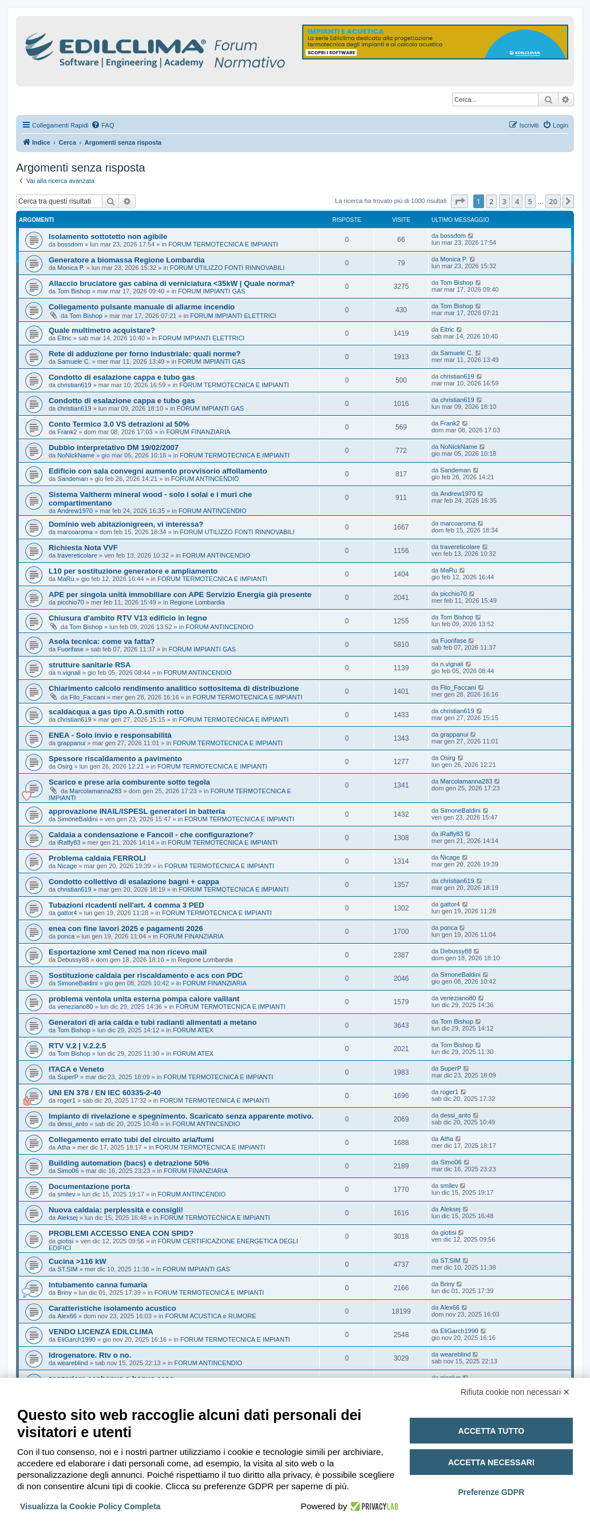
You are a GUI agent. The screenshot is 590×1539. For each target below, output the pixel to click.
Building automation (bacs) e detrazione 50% (129, 1163)
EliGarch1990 (76, 1339)
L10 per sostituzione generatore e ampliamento (133, 571)
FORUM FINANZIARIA (199, 431)
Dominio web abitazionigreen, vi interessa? (126, 524)
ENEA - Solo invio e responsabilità (110, 735)
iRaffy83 (68, 842)
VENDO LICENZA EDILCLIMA (101, 1331)
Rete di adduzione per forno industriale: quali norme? (145, 353)
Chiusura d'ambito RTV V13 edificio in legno (128, 618)
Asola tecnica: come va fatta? (102, 641)
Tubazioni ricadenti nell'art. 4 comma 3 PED (126, 905)
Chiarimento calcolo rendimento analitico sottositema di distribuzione (174, 688)
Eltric (64, 338)
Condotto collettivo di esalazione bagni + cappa (134, 881)
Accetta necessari (491, 1462)
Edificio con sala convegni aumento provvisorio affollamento (158, 471)
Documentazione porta (89, 1186)
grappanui (71, 742)
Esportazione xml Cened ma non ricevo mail (128, 952)
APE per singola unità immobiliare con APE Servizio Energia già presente (180, 594)
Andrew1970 (75, 510)
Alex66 (67, 1316)
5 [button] (530, 201)
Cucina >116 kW (77, 1261)
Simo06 (67, 1170)
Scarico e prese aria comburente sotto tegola (129, 782)
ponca (65, 936)
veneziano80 (75, 1006)
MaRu (65, 578)
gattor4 (67, 912)
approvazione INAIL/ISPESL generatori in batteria (137, 811)
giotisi (65, 1241)
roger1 (66, 1100)
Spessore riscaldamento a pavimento (115, 758)
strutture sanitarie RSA (90, 665)
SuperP (67, 1076)
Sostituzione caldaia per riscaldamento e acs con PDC (146, 975)
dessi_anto (72, 1123)
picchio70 (70, 602)
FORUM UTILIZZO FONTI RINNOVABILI (227, 267)
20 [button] (553, 201)
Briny (64, 1292)
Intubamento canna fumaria (98, 1284)
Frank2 (67, 431)
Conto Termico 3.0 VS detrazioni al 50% (119, 424)
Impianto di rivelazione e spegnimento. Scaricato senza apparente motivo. (181, 1116)
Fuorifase (70, 649)
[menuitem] (102, 125)
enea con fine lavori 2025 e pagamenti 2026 (126, 928)
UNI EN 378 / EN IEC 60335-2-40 (105, 1092)
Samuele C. (73, 361)
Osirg (64, 766)
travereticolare (77, 555)
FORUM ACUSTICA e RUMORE (210, 1316)
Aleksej (67, 1217)
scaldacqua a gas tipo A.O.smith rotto (116, 711)
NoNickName (75, 455)
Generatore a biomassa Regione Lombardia (127, 260)
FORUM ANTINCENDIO (205, 478)
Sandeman (72, 478)
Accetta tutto (491, 1430)
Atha (63, 1147)
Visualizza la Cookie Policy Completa (90, 1506)
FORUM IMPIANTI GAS (211, 291)
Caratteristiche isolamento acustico (112, 1308)
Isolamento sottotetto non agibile (108, 236)
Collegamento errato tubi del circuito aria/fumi (131, 1139)
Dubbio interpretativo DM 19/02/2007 (114, 447)
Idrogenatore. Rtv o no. (90, 1355)
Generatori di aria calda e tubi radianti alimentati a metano (153, 1022)
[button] (459, 201)
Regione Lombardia (197, 602)
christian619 (74, 384)
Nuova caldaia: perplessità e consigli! (116, 1210)
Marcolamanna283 (95, 791)
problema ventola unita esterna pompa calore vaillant (144, 999)
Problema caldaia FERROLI (97, 858)
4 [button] (517, 201)
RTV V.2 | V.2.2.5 (77, 1045)
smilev (66, 1194)
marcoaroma (75, 531)
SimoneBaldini (77, 819)
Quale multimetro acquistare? (102, 330)
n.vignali (68, 672)
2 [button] (491, 201)
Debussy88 (73, 959)
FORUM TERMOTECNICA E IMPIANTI (223, 244)
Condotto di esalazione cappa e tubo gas (122, 377)
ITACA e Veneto (76, 1069)
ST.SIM (67, 1269)
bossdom (70, 244)
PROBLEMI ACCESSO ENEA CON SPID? (121, 1233)
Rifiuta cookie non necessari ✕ (515, 1392)
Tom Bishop (73, 291)
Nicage (67, 865)
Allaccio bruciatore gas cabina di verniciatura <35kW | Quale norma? (172, 283)
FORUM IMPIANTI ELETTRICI (233, 315)
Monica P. (71, 267)
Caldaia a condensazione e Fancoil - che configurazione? (151, 834)
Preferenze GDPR (491, 1492)
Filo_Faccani (87, 697)
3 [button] (504, 201)
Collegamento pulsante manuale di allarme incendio (142, 307)
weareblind (72, 1362)
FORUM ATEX (193, 1030)
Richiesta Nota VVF (83, 547)
